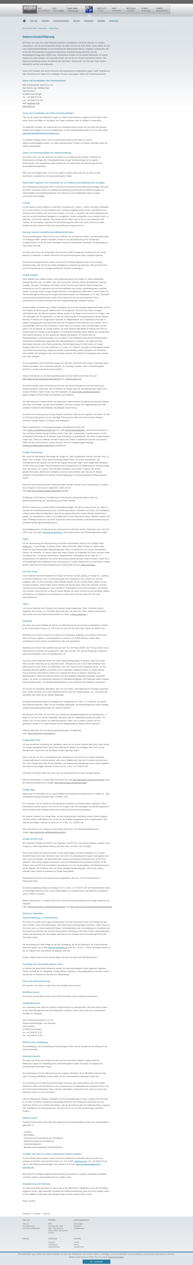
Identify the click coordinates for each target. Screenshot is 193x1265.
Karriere (76, 21)
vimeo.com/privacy (78, 614)
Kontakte (101, 21)
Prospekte (51, 1242)
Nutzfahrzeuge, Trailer (55, 1226)
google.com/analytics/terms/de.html (41, 430)
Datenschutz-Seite (115, 1257)
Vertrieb (76, 1242)
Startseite (25, 21)
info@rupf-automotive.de (52, 532)
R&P (89, 9)
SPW (74, 9)
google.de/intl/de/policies (75, 430)
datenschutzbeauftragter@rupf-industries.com (41, 133)
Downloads (88, 21)
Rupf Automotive (118, 9)
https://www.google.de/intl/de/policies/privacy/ (48, 832)
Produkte (45, 21)
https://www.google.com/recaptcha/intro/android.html (91, 907)
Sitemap (46, 1214)
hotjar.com (27, 546)
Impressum (113, 21)
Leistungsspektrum (61, 21)
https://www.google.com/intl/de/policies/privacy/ (47, 907)
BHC (44, 9)
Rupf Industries (30, 9)
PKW (50, 1224)
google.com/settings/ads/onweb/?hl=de (38, 446)
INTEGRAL (133, 9)
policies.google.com (73, 379)
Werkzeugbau (78, 1224)
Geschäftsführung (29, 1226)
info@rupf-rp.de (33, 103)
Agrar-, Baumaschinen (55, 1228)
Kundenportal (52, 1244)
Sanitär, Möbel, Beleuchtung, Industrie (58, 1232)
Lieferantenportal (54, 1247)
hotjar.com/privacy (88, 565)
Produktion (77, 1226)
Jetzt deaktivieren (62, 421)
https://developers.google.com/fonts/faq (88, 780)
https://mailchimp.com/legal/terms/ (41, 733)
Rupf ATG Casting (103, 9)
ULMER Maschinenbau (162, 9)
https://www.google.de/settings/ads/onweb (44, 491)
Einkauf (76, 1244)
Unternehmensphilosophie (31, 1228)
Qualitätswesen (79, 1228)
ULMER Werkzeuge (148, 9)
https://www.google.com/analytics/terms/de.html (42, 379)
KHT (59, 9)
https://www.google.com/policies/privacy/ (70, 783)
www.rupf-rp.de (29, 106)
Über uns (33, 21)
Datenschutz (53, 28)
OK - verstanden (96, 1262)
